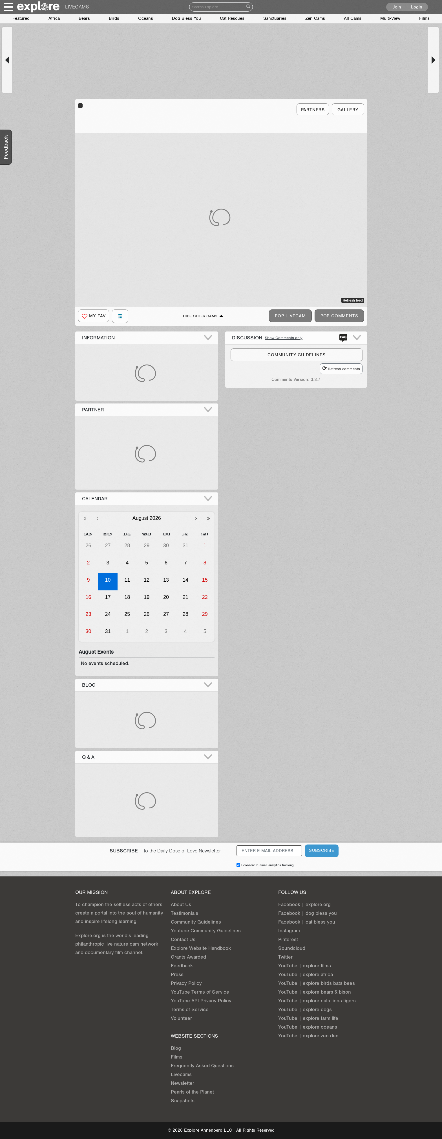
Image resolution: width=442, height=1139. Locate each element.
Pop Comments (339, 316)
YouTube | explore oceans (307, 1027)
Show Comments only (283, 338)
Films (424, 18)
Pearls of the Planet (192, 1092)
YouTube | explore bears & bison (314, 992)
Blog (176, 1048)
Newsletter (182, 1083)
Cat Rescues (232, 18)
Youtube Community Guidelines (206, 931)
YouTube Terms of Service (200, 992)
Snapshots (183, 1101)
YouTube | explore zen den (308, 1036)
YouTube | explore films (304, 966)
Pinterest (288, 939)
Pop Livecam (290, 316)
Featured (21, 18)
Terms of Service (190, 1010)
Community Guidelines (196, 922)
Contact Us (183, 939)
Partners (313, 110)
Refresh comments (341, 368)
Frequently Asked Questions (202, 1066)
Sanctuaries (274, 18)
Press (177, 974)
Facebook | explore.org (304, 904)
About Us (181, 904)
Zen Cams (315, 18)
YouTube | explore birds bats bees (316, 983)
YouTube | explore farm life (308, 1018)
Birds (114, 18)
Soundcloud (291, 948)
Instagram (289, 931)
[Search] (216, 7)
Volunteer (181, 1018)
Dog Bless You (186, 18)
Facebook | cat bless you (306, 922)
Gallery (347, 110)
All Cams (352, 18)
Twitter (285, 957)
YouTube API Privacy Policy (201, 1001)
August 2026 (146, 518)
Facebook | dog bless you (307, 913)
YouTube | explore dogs (305, 1010)
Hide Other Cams (200, 316)
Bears (84, 18)
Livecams (181, 1074)
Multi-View (390, 18)
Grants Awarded (188, 957)
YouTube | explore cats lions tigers (317, 1001)
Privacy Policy (186, 983)
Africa (54, 18)
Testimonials (184, 913)
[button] (7, 60)
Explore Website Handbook (201, 948)
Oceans (145, 18)
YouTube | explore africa (305, 974)
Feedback (182, 966)
